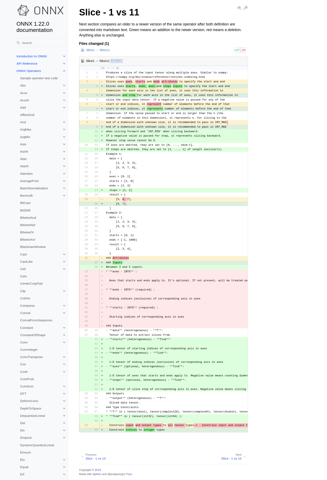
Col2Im (25, 298)
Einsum (25, 452)
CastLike (26, 261)
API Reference (26, 63)
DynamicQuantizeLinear (37, 445)
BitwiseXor (27, 239)
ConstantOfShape (33, 335)
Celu (23, 276)
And (23, 122)
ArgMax (25, 129)
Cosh (24, 371)
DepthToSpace (30, 408)
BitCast (25, 203)
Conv (24, 342)
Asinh (24, 151)
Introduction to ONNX (31, 56)
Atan (23, 159)
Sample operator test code (39, 78)
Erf (22, 474)
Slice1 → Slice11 (98, 50)
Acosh (24, 100)
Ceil (23, 269)
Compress (27, 305)
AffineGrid (27, 115)
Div (22, 430)
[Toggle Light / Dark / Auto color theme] (245, 8)
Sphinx (97, 474)
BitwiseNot (27, 225)
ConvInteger (29, 349)
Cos (23, 364)
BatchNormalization (34, 188)
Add (23, 107)
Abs (23, 85)
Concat (25, 313)
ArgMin (25, 137)
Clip (23, 291)
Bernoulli (26, 195)
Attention (26, 173)
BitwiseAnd (28, 217)
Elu (22, 459)
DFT (23, 393)
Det (22, 423)
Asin (23, 144)
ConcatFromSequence (36, 320)
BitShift (25, 210)
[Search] (40, 43)
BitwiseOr (27, 232)
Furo (129, 474)
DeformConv (29, 401)
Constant (26, 327)
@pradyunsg (115, 474)
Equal (24, 467)
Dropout (26, 437)
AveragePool (29, 181)
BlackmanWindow (33, 247)
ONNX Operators (28, 71)
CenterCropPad (31, 283)
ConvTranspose (31, 357)
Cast (23, 254)
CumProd (27, 379)
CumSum (27, 386)
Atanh (24, 166)
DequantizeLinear (32, 415)
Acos (23, 93)
